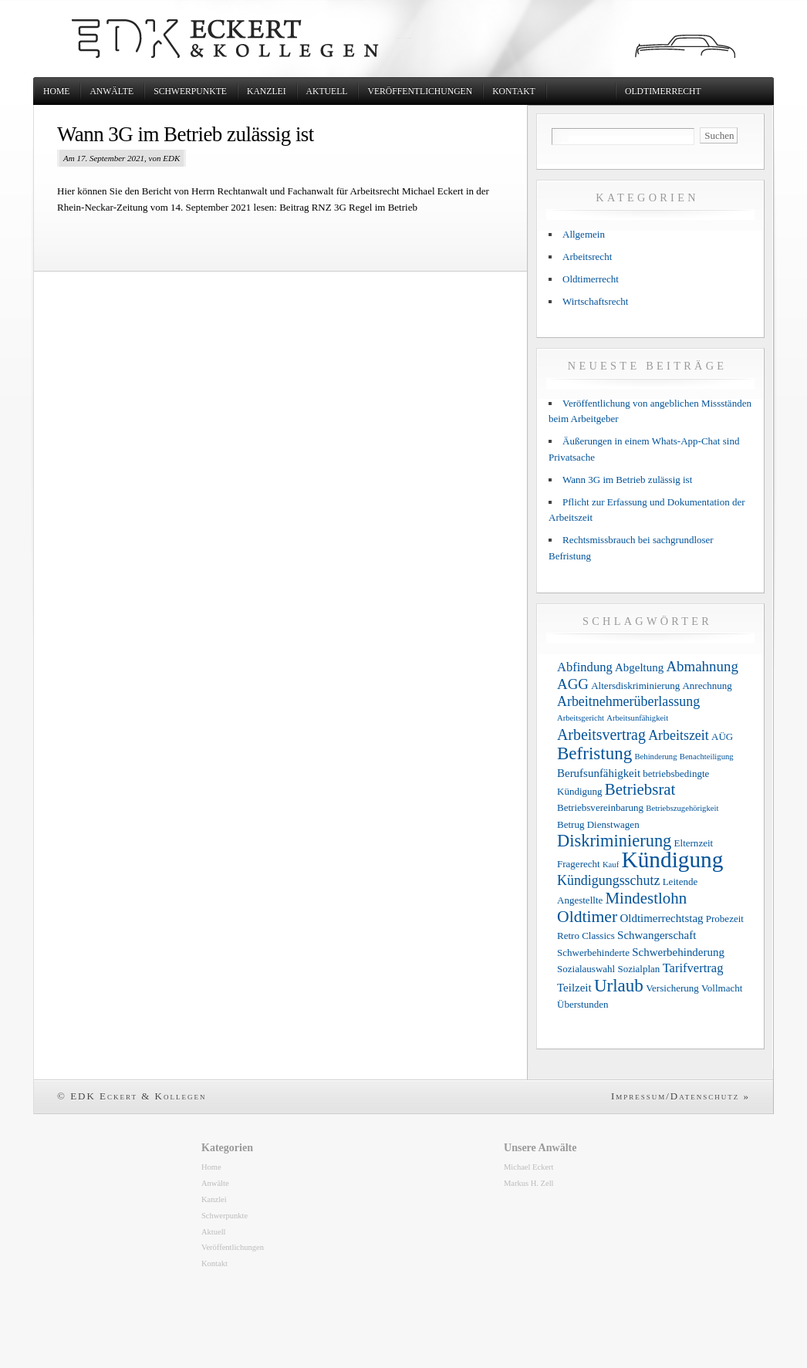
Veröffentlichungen (419, 91)
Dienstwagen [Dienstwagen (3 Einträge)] (613, 824)
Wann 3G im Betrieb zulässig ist (185, 134)
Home (56, 91)
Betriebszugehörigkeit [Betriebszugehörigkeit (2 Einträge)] (682, 808)
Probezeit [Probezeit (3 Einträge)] (725, 918)
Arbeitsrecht (587, 256)
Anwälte (111, 91)
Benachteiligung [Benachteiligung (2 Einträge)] (707, 756)
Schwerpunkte (190, 91)
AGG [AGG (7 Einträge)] (573, 684)
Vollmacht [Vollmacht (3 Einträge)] (721, 988)
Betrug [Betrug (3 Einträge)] (570, 824)
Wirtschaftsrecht (595, 301)
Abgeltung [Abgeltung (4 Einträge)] (639, 667)
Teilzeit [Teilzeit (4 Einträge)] (574, 987)
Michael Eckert (529, 1167)
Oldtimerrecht (663, 91)
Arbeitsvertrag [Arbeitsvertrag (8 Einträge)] (601, 734)
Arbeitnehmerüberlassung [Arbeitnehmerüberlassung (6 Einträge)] (628, 701)
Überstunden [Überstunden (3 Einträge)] (583, 1004)
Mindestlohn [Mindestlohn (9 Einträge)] (646, 898)
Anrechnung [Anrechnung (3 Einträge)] (706, 685)
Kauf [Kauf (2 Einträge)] (611, 864)
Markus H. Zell (529, 1183)
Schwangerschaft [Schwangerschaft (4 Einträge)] (656, 935)
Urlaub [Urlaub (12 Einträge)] (618, 985)
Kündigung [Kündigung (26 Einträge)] (672, 859)
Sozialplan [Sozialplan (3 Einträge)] (638, 968)
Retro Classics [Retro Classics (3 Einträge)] (586, 935)
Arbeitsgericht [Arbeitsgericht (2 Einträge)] (580, 718)
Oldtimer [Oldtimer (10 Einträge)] (587, 916)
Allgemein (583, 234)
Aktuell (327, 91)
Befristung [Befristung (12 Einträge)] (594, 753)
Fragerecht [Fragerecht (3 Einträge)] (578, 864)
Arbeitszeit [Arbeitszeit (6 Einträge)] (678, 735)
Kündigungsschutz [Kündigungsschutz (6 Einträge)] (608, 880)
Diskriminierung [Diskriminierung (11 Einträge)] (614, 840)
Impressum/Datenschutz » (680, 1096)
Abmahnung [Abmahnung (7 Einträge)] (702, 666)
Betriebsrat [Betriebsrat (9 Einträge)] (640, 789)
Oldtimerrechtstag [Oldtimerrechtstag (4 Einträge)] (661, 918)
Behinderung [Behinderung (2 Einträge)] (655, 756)
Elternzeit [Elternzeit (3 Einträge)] (694, 843)
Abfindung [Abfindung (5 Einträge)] (585, 667)
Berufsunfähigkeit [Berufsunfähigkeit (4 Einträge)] (598, 773)
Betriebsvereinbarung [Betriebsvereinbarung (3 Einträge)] (600, 807)
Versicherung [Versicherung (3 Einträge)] (672, 988)
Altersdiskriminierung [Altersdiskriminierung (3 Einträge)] (635, 685)
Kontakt (513, 91)
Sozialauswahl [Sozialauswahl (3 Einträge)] (586, 968)
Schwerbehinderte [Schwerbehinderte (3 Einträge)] (593, 952)
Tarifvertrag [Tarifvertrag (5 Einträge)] (693, 968)
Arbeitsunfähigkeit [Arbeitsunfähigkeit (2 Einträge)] (637, 718)
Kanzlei (266, 91)
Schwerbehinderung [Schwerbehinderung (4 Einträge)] (678, 952)
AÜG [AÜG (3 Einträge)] (722, 736)
